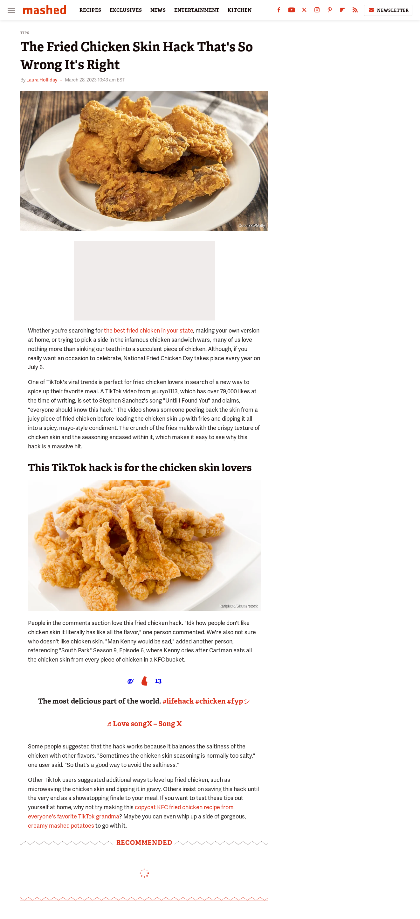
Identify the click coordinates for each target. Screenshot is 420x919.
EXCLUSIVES (126, 10)
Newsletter (388, 10)
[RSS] (355, 11)
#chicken (210, 701)
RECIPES (90, 10)
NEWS (158, 10)
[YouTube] (291, 11)
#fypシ (239, 701)
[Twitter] (304, 11)
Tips (25, 33)
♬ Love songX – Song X (144, 723)
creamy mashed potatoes (61, 825)
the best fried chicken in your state (148, 330)
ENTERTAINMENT (196, 10)
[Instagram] (317, 11)
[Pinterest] (330, 11)
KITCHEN (240, 10)
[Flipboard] (342, 11)
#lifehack (178, 701)
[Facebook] (279, 11)
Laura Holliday (41, 80)
